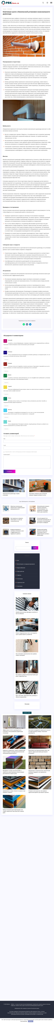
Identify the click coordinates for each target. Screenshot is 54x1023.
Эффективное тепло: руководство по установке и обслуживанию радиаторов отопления (13, 731)
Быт (18, 560)
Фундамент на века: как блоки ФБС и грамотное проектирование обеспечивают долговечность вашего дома (13, 772)
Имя (4, 438)
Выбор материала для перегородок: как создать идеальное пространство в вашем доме (13, 811)
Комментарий (7, 454)
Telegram (30, 324)
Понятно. (31, 1021)
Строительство (21, 582)
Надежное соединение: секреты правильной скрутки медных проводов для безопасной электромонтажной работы (14, 751)
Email (5, 445)
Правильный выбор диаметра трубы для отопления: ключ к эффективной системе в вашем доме (43, 532)
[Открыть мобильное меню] (51, 3)
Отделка (19, 575)
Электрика (20, 586)
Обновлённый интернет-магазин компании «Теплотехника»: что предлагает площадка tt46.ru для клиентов (43, 509)
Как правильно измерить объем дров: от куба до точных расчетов (16, 520)
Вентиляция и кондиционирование (26, 564)
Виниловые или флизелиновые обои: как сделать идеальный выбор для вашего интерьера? (38, 751)
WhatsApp (24, 324)
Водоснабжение (21, 567)
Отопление (20, 578)
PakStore (10, 3)
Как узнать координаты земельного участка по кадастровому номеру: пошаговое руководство (39, 731)
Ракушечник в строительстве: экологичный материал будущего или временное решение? (39, 772)
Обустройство (21, 571)
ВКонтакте (27, 324)
